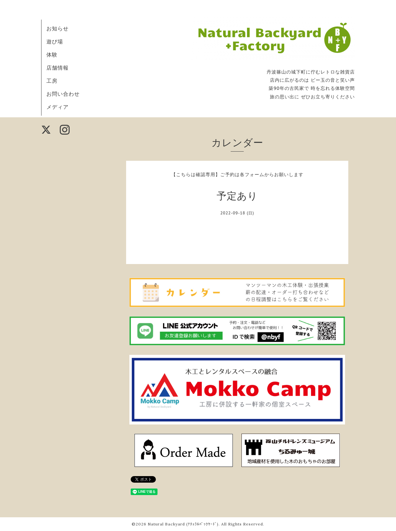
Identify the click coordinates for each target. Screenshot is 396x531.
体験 (52, 54)
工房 (52, 80)
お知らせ (57, 28)
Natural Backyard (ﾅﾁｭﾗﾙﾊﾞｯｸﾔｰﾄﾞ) (183, 524)
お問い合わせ (63, 94)
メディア (57, 107)
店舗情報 (57, 67)
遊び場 (54, 41)
